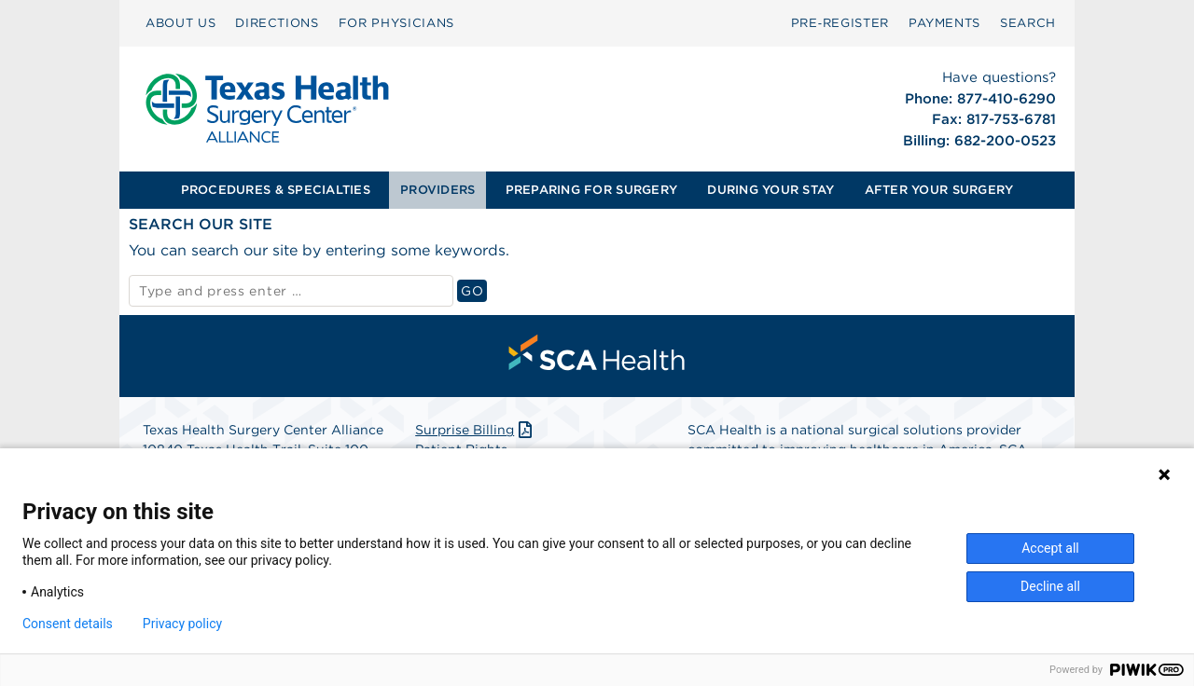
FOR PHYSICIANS (396, 23)
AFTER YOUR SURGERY (939, 190)
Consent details (67, 623)
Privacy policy (182, 623)
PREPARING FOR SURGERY (591, 190)
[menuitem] (180, 23)
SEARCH (1028, 23)
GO (474, 290)
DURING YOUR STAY (770, 190)
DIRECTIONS (277, 23)
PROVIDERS (437, 190)
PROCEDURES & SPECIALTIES (275, 190)
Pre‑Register (840, 23)
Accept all (1050, 548)
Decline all (1050, 586)
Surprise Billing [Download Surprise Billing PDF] (475, 429)
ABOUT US (180, 23)
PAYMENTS (944, 23)
